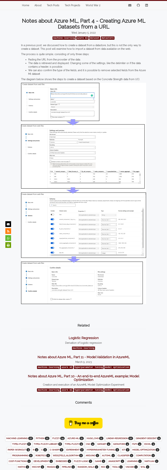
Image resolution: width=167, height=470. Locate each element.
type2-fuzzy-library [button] (48, 444)
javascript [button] (116, 461)
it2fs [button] (136, 444)
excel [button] (149, 444)
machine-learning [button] (19, 438)
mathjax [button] (151, 461)
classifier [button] (125, 455)
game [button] (100, 461)
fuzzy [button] (58, 438)
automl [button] (108, 455)
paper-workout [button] (19, 449)
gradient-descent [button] (148, 438)
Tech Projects (72, 5)
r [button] (35, 449)
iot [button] (125, 449)
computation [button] (145, 455)
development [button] (43, 461)
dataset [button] (103, 444)
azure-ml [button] (76, 438)
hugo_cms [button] (95, 438)
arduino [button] (92, 455)
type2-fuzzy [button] (21, 444)
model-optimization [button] (145, 449)
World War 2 (93, 5)
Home (25, 5)
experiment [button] (75, 449)
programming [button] (22, 455)
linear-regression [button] (119, 438)
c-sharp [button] (56, 449)
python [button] (42, 438)
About (37, 5)
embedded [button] (63, 461)
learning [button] (134, 461)
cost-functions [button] (20, 461)
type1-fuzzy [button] (74, 444)
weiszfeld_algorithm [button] (68, 455)
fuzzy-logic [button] (83, 461)
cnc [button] (90, 444)
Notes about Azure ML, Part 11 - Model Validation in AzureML (84, 357)
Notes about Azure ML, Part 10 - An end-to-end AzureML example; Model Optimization (83, 378)
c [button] (44, 449)
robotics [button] (43, 455)
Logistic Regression (84, 338)
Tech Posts (53, 5)
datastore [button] (121, 444)
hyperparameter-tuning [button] (103, 449)
